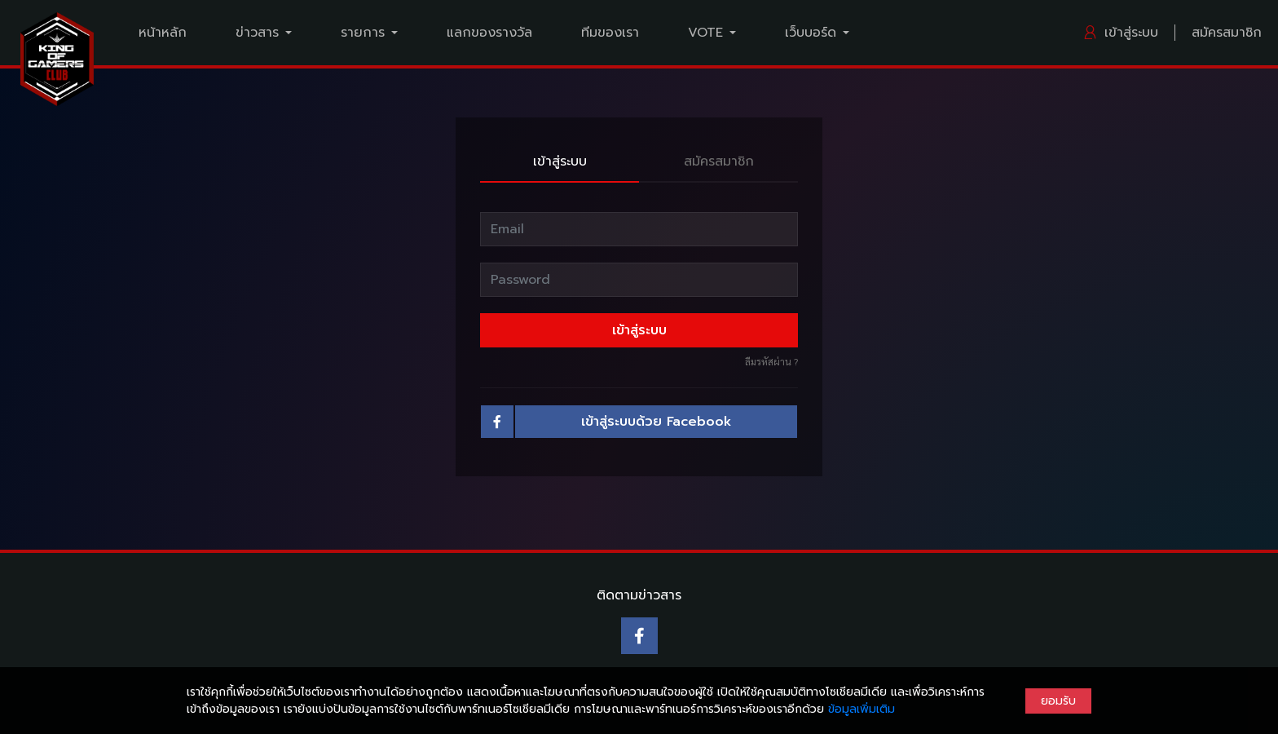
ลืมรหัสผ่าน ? (771, 361)
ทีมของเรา (610, 32)
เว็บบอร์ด (810, 32)
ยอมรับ (1058, 701)
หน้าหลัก (163, 32)
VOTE (705, 32)
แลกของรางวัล (489, 32)
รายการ (363, 32)
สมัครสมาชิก (1227, 32)
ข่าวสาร (257, 32)
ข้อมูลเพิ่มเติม (861, 709)
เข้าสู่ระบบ (1120, 32)
